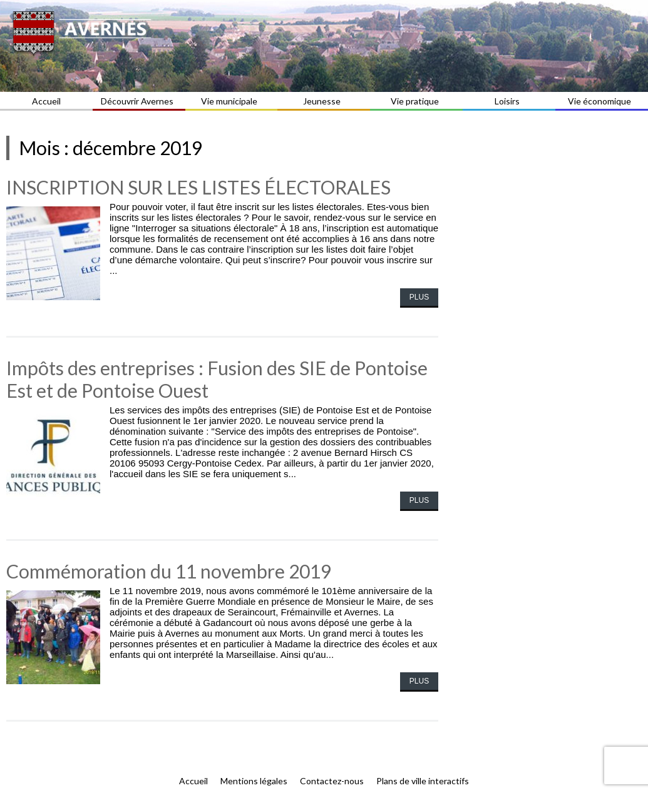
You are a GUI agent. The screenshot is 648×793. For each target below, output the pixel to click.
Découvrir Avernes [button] (139, 101)
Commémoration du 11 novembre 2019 (168, 571)
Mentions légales (253, 780)
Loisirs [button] (509, 101)
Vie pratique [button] (417, 101)
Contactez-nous (332, 780)
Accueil (46, 101)
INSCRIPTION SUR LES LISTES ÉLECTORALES (198, 187)
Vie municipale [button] (231, 101)
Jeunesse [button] (323, 101)
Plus (419, 297)
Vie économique (601, 101)
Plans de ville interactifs (422, 780)
